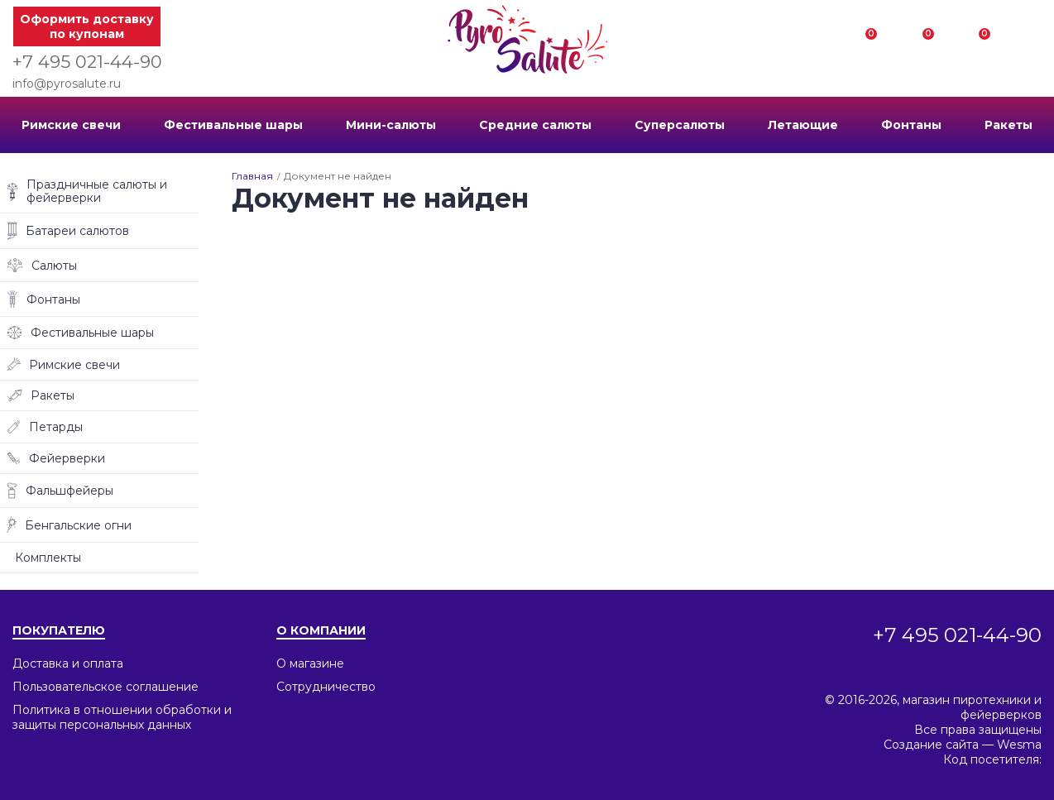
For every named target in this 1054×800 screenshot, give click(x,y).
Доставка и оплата (67, 663)
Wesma (1019, 744)
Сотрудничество (326, 686)
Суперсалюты (680, 124)
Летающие (803, 124)
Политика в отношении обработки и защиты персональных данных (122, 717)
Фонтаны (911, 124)
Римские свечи (71, 124)
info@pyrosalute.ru (66, 83)
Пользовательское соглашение (105, 686)
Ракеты (1008, 124)
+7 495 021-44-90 (87, 61)
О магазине (310, 663)
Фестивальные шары (233, 124)
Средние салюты (535, 124)
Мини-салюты (391, 124)
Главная (252, 176)
